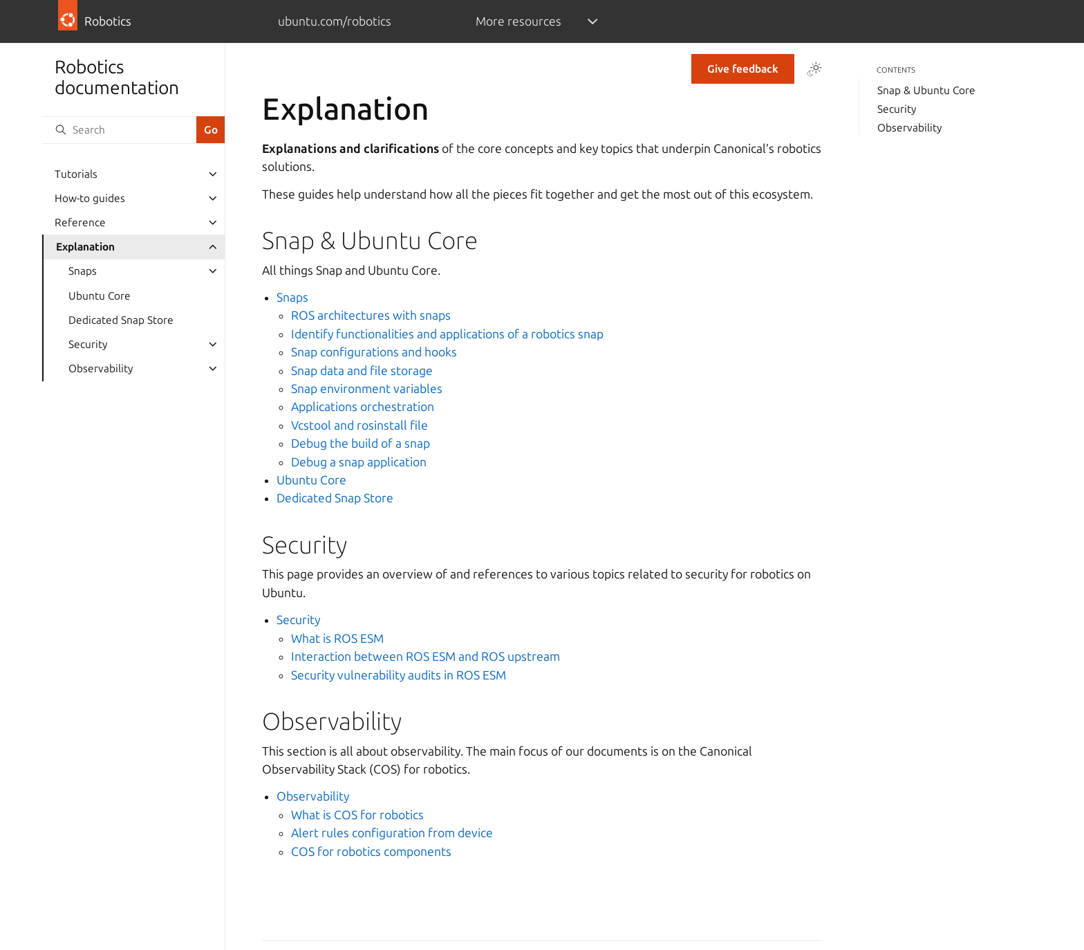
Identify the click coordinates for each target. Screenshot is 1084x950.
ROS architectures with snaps (371, 315)
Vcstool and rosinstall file (359, 425)
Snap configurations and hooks (374, 351)
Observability (100, 368)
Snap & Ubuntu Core (926, 90)
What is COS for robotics (357, 814)
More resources (518, 21)
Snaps (82, 271)
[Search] (119, 130)
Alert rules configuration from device (392, 832)
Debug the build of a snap (360, 443)
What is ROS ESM (337, 638)
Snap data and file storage (362, 370)
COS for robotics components (371, 851)
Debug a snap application (359, 461)
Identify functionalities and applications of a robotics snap (447, 333)
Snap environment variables (366, 388)
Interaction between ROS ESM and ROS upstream (425, 656)
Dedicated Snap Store (121, 320)
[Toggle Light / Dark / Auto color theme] (814, 69)
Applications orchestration (362, 406)
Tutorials (76, 174)
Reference (80, 222)
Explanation (85, 247)
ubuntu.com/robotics (334, 21)
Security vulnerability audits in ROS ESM (398, 675)
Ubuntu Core (99, 296)
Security (87, 344)
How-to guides (90, 198)
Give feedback (742, 69)
